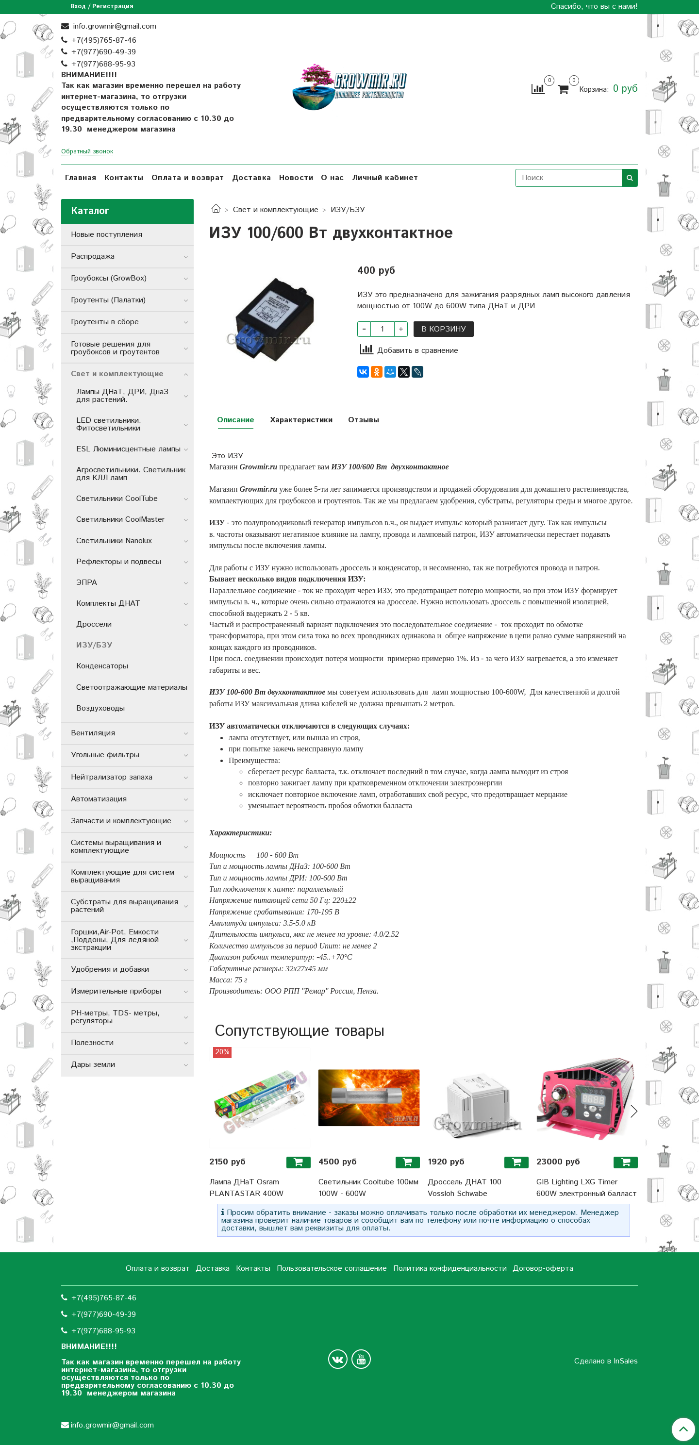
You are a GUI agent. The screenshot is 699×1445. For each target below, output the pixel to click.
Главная (81, 177)
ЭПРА (86, 582)
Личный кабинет (385, 177)
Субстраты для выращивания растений (124, 906)
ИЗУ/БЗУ (348, 210)
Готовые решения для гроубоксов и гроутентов (115, 348)
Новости (296, 177)
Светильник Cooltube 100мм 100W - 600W (368, 1188)
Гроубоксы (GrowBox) (109, 278)
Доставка (251, 177)
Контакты (124, 177)
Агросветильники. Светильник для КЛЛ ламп (130, 474)
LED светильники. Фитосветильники (108, 424)
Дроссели (94, 624)
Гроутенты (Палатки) (108, 300)
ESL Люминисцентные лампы (128, 449)
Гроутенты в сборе (105, 322)
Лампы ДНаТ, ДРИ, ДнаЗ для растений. (122, 395)
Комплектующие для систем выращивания (122, 876)
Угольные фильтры (105, 755)
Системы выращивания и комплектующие (116, 846)
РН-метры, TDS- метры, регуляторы (115, 1017)
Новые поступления (106, 234)
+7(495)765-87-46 (103, 40)
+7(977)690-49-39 (103, 52)
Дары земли (93, 1064)
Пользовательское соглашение (332, 1268)
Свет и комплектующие (275, 210)
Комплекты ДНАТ (108, 603)
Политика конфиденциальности (450, 1268)
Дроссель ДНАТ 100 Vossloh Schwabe (464, 1188)
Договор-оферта (543, 1268)
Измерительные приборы (116, 991)
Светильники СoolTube (117, 498)
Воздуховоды (100, 708)
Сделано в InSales (606, 1361)
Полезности (92, 1042)
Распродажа (93, 256)
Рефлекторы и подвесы (118, 561)
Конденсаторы (102, 666)
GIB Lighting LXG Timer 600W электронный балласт (586, 1188)
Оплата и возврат (187, 177)
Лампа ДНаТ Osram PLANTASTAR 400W (246, 1188)
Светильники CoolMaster (120, 519)
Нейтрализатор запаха (111, 777)
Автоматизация (99, 799)
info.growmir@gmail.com (113, 26)
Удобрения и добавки (110, 969)
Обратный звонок (87, 152)
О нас (332, 177)
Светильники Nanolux (114, 541)
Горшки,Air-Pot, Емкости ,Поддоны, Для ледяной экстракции (115, 940)
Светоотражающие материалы (131, 687)
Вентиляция (93, 733)
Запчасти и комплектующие (121, 821)
